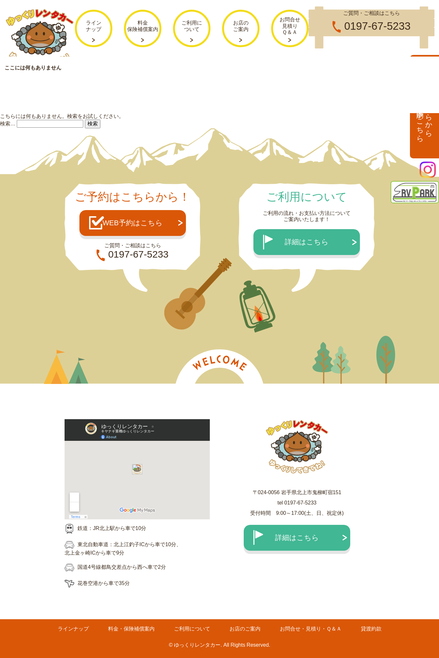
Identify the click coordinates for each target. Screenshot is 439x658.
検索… (7, 123)
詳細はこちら (307, 242)
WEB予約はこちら (132, 223)
